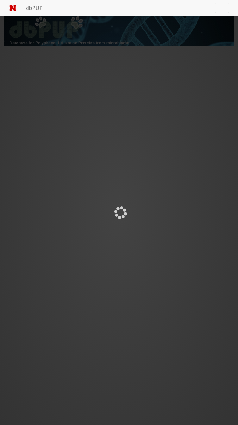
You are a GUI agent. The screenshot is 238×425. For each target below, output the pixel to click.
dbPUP (34, 7)
